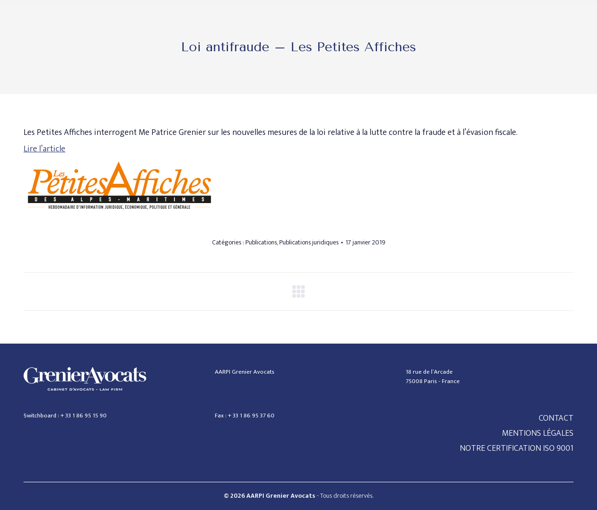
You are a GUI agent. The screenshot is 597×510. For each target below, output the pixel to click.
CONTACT (556, 418)
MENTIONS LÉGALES (537, 433)
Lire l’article (44, 149)
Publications (261, 242)
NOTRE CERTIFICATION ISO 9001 (516, 448)
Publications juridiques (308, 242)
